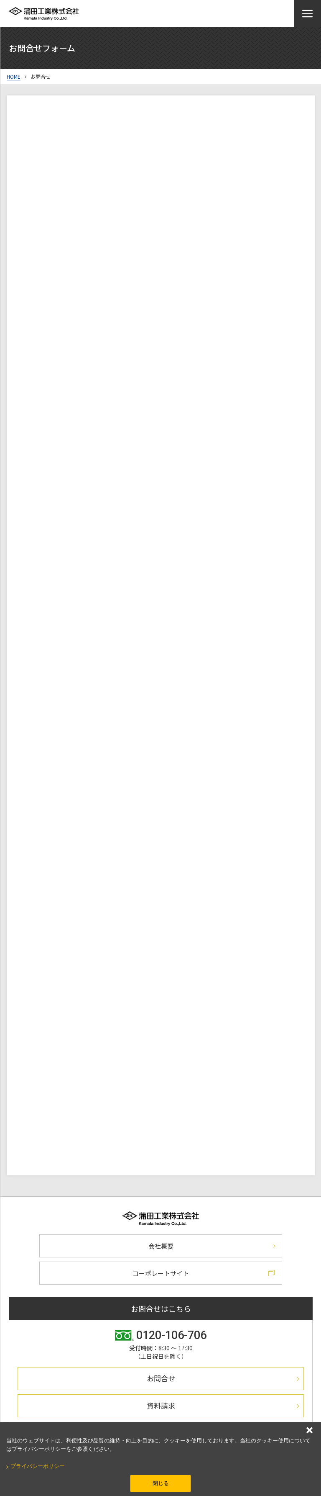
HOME (13, 76)
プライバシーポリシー (37, 1466)
